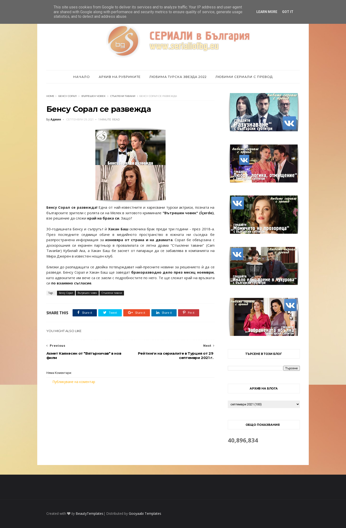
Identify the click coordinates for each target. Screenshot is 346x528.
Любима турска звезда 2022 (178, 77)
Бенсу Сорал (67, 96)
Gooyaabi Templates (145, 513)
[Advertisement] (130, 424)
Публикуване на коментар (73, 381)
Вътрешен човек (93, 96)
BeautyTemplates (89, 513)
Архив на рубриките (120, 77)
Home (50, 96)
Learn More (266, 12)
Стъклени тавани (122, 96)
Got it (287, 12)
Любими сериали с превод (244, 77)
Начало (81, 77)
